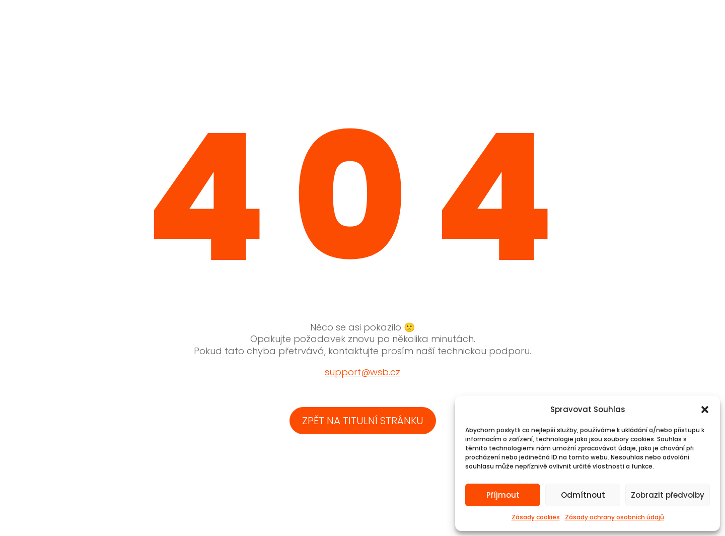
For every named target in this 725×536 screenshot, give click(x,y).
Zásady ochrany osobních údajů (614, 517)
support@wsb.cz (362, 372)
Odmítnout (583, 495)
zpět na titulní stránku (362, 421)
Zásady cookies (536, 517)
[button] (705, 410)
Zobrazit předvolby (667, 495)
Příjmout (503, 495)
